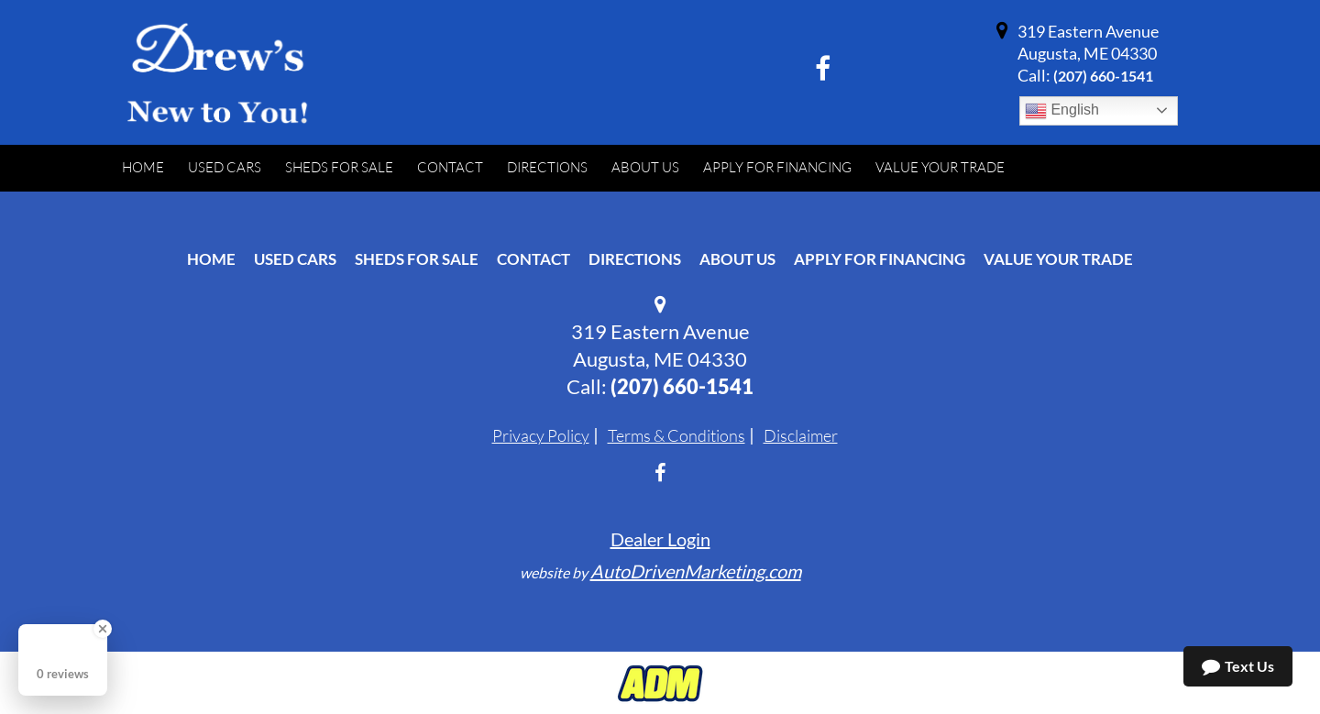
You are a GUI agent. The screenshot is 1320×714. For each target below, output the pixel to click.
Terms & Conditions (676, 435)
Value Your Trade (1058, 259)
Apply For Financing (879, 259)
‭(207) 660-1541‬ (1103, 75)
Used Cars (295, 259)
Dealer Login (660, 539)
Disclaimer (801, 435)
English (1062, 111)
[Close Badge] (103, 629)
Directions (634, 259)
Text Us (1238, 666)
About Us (737, 259)
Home (211, 259)
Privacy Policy (540, 435)
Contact (533, 259)
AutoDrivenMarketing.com (695, 571)
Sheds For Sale (416, 259)
